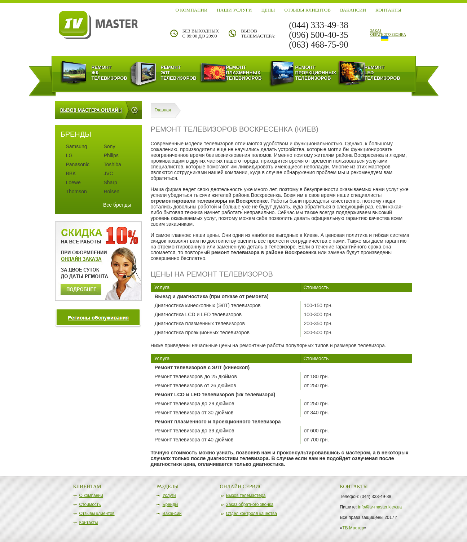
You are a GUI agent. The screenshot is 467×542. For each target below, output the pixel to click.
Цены (268, 10)
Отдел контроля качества (251, 513)
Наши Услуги (234, 10)
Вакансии (353, 10)
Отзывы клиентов (307, 10)
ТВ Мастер (353, 527)
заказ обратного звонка (388, 32)
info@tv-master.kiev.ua (380, 507)
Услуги (169, 495)
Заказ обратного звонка (250, 504)
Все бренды (117, 205)
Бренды (170, 504)
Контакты (388, 10)
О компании (192, 10)
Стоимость (90, 504)
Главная (163, 110)
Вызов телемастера (246, 495)
